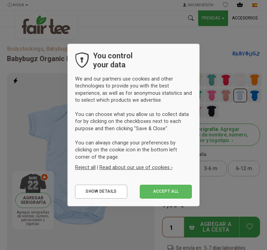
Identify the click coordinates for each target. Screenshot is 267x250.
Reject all (85, 167)
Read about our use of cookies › (135, 167)
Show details (101, 191)
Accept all (166, 191)
